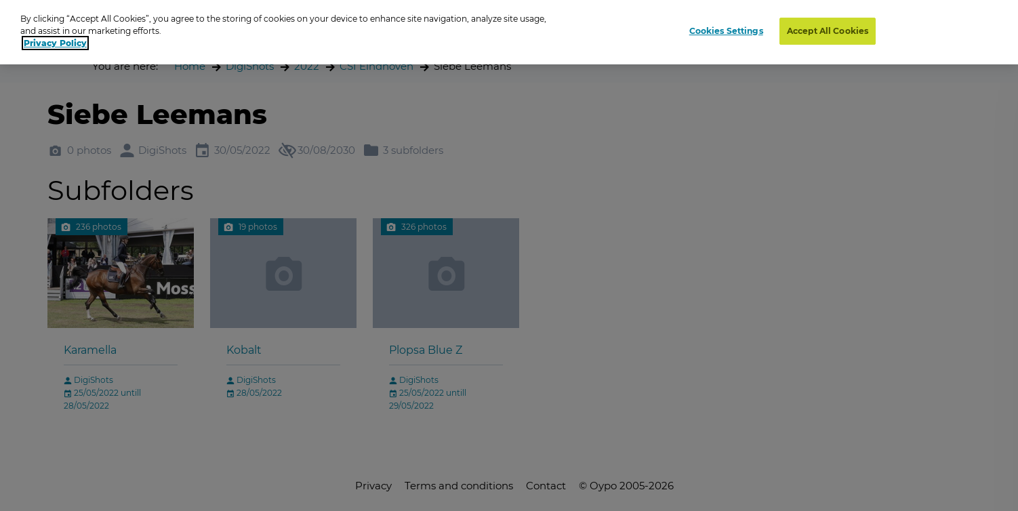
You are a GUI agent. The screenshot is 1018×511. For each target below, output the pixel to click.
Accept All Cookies (827, 31)
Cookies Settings (726, 31)
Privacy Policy (55, 43)
